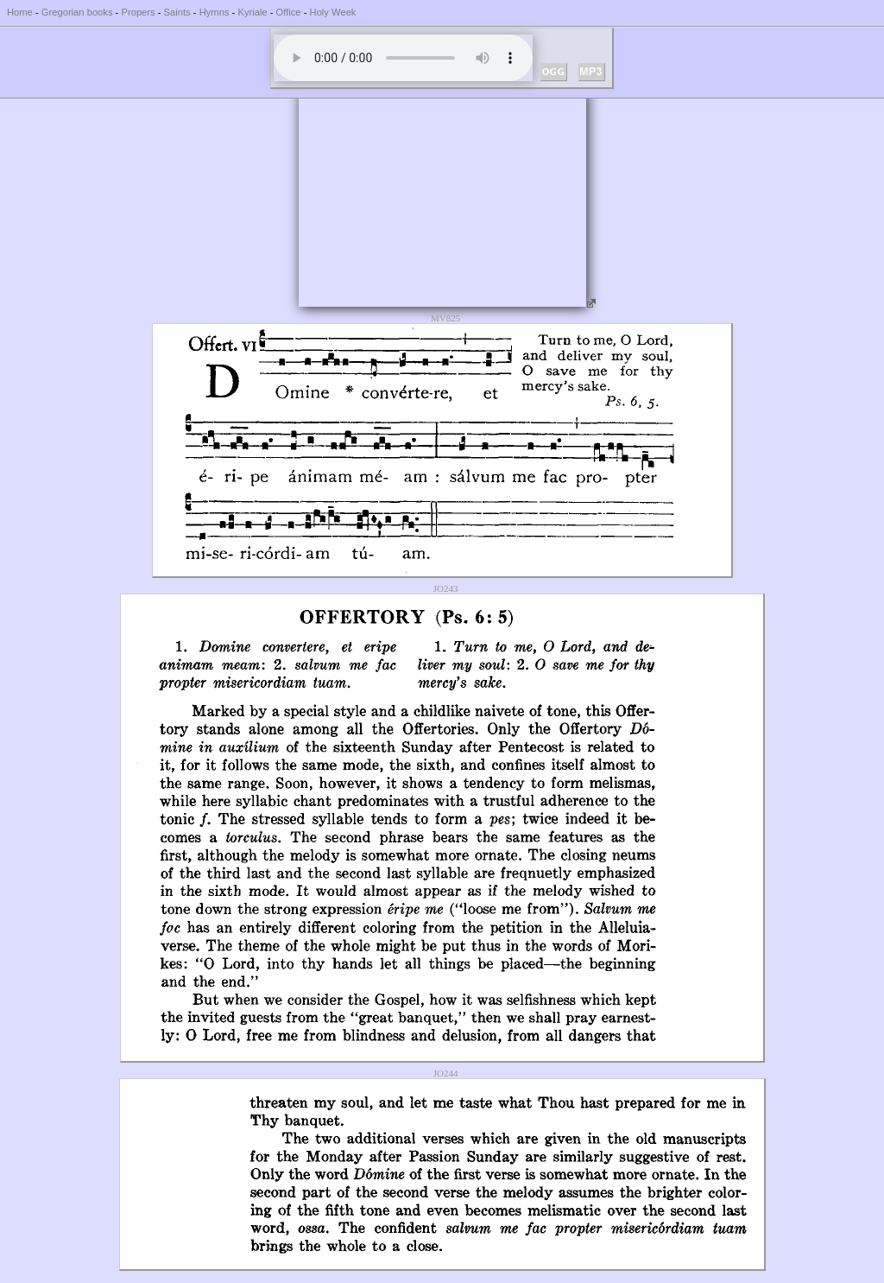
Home (20, 12)
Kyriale (252, 12)
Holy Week (333, 12)
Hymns (214, 12)
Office (288, 12)
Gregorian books (77, 12)
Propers (138, 12)
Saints (177, 12)
